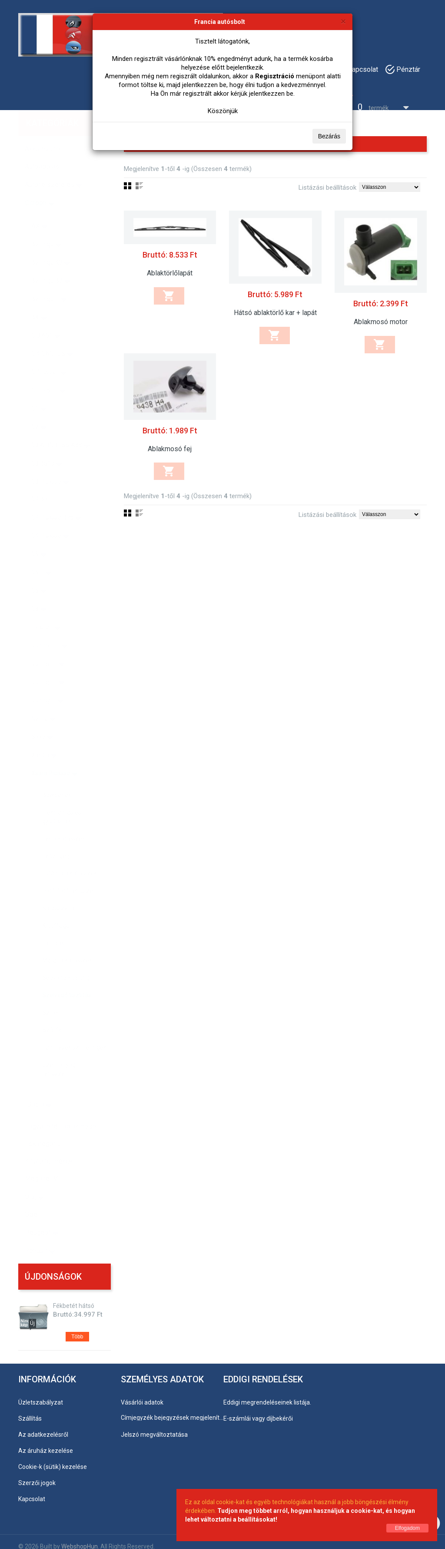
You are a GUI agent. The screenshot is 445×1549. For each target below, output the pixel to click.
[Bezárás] (343, 21)
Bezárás (329, 136)
